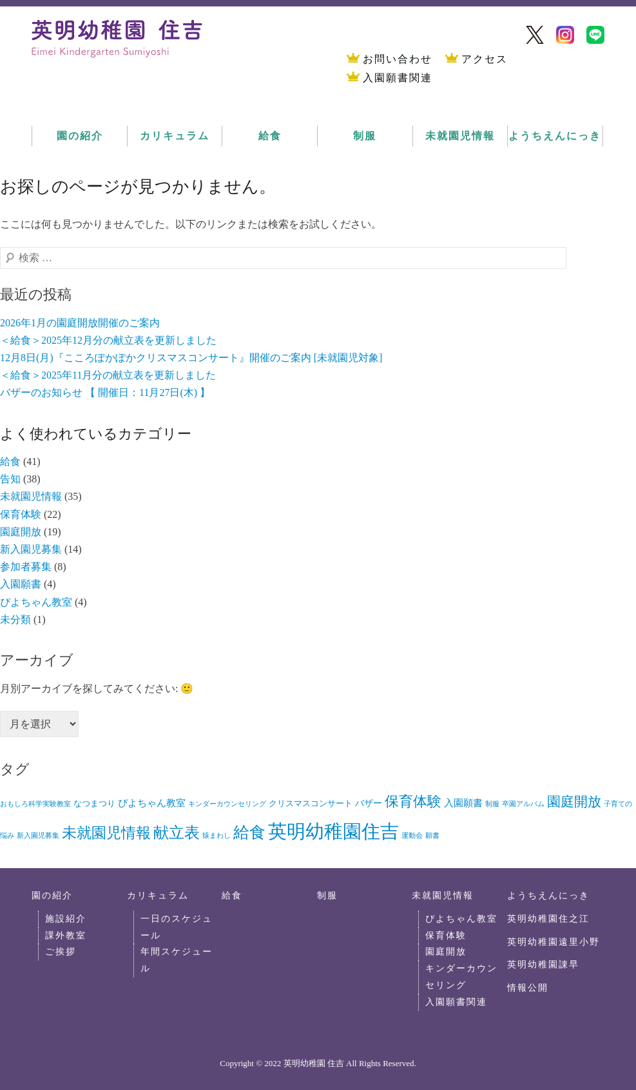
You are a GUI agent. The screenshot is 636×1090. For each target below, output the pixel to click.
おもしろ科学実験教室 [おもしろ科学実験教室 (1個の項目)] (35, 804)
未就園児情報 (460, 135)
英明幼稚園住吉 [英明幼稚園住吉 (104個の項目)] (333, 831)
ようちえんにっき (554, 135)
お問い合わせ (397, 59)
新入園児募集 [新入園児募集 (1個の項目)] (38, 835)
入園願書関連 (397, 77)
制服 (364, 135)
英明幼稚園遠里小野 (553, 941)
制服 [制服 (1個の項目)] (492, 804)
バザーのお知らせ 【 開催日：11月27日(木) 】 (105, 392)
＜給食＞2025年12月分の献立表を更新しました (108, 340)
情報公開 (527, 987)
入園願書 (20, 584)
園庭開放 (20, 531)
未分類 (15, 619)
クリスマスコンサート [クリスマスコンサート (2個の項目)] (310, 803)
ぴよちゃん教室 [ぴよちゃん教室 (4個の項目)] (152, 803)
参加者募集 (26, 566)
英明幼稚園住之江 (548, 918)
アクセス (484, 59)
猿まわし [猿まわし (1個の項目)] (216, 835)
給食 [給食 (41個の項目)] (249, 832)
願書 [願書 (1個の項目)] (432, 835)
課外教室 (65, 935)
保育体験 (20, 514)
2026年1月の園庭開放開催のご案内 (80, 322)
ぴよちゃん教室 (36, 602)
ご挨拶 (60, 951)
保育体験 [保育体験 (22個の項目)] (413, 801)
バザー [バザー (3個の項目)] (368, 803)
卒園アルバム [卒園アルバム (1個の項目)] (523, 804)
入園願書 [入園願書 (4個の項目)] (463, 803)
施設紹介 (65, 918)
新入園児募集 (31, 549)
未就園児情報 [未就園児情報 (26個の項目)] (106, 833)
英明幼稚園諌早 (543, 964)
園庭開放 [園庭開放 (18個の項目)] (574, 801)
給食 (270, 135)
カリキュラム (174, 135)
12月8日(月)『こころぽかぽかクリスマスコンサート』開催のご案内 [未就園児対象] (191, 357)
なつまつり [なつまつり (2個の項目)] (94, 803)
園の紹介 (80, 135)
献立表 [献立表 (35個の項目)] (176, 832)
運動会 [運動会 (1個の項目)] (412, 835)
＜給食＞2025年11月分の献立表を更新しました (108, 375)
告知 (10, 478)
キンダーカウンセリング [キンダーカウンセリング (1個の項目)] (227, 804)
